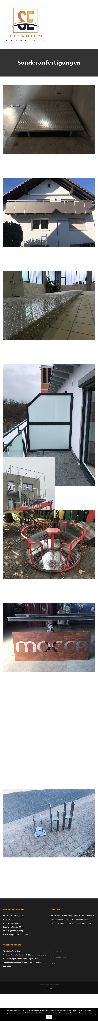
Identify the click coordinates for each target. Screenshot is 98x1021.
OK (49, 1017)
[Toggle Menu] (93, 26)
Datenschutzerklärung (60, 957)
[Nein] (95, 1014)
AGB (53, 963)
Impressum (56, 951)
